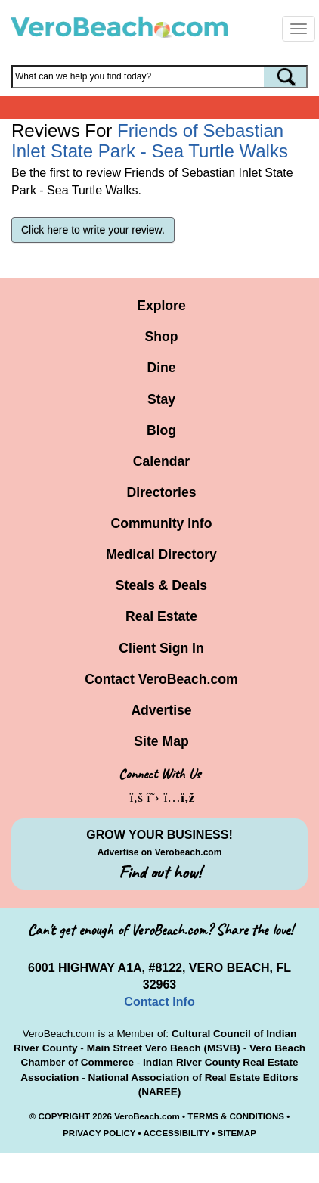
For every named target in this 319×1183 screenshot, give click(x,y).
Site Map (161, 741)
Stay (161, 399)
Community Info (161, 523)
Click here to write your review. (93, 230)
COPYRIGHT (64, 1116)
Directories (162, 492)
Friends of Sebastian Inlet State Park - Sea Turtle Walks (149, 140)
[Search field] (159, 76)
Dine (161, 367)
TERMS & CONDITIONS (235, 1116)
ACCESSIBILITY (176, 1133)
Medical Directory (161, 554)
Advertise (161, 710)
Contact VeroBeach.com (161, 679)
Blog (161, 430)
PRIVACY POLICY (99, 1133)
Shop (161, 336)
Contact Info (159, 1001)
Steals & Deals (161, 585)
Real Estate (161, 616)
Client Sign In (161, 648)
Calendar (161, 461)
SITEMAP (237, 1133)
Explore (161, 305)
